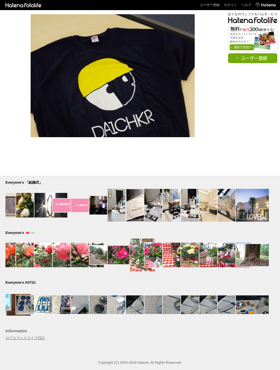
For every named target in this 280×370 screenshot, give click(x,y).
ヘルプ (246, 5)
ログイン (230, 5)
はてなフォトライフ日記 (25, 338)
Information (16, 331)
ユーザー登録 (210, 5)
